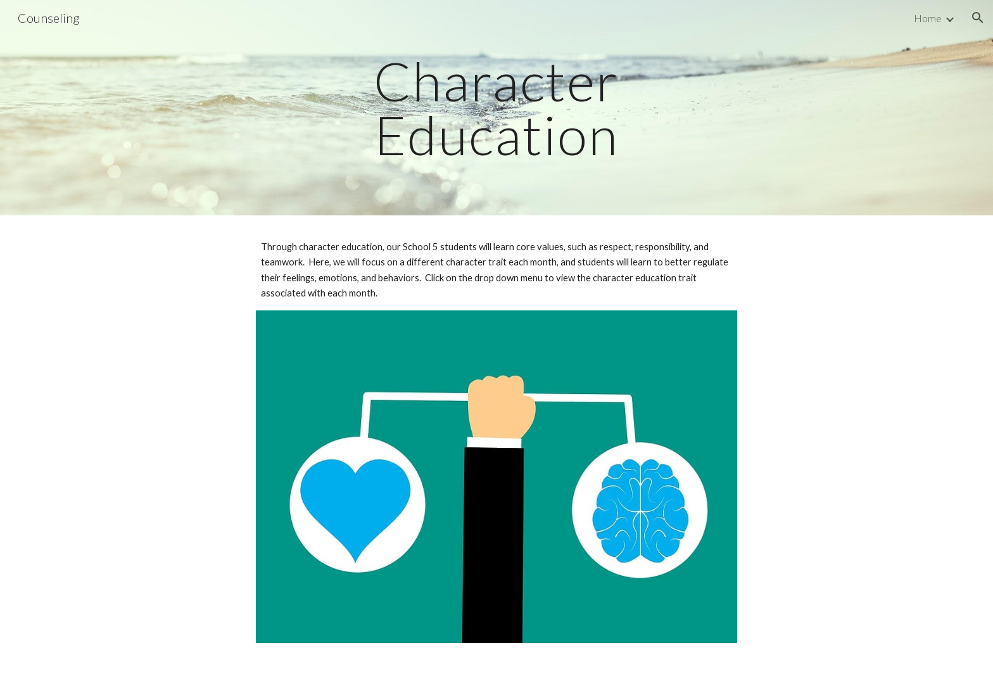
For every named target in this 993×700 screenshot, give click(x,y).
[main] (496, 108)
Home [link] (928, 18)
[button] (978, 18)
